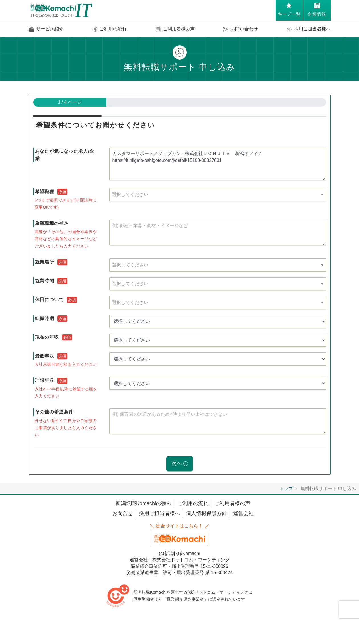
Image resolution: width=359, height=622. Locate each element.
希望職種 (44, 191)
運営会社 (243, 514)
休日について (49, 299)
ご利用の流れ (193, 504)
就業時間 (44, 280)
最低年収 (44, 356)
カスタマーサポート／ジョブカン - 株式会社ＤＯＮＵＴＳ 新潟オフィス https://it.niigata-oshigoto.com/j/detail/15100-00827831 (217, 164)
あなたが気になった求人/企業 (65, 155)
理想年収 (44, 380)
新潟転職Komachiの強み (143, 504)
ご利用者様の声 (232, 504)
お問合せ (122, 514)
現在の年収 (47, 337)
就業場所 (44, 262)
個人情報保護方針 (206, 514)
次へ (176, 463)
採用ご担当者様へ (159, 514)
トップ (286, 488)
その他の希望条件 (54, 411)
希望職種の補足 (52, 223)
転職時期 (44, 318)
